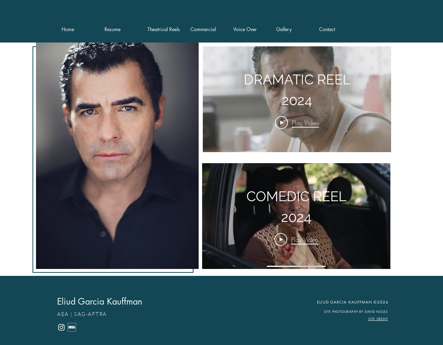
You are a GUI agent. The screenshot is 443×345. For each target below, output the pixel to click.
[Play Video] (297, 122)
